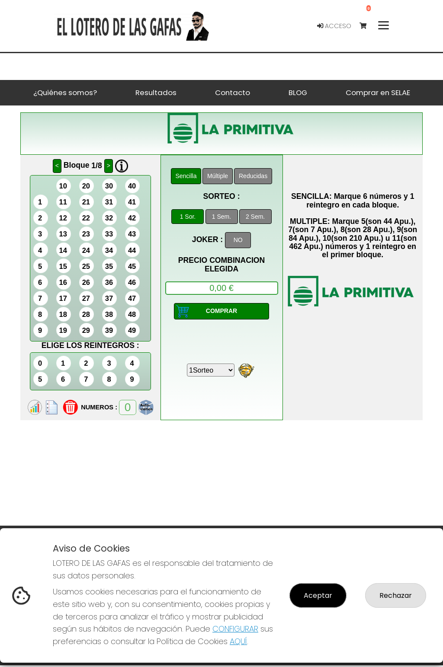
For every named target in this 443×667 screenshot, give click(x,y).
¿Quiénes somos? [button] (65, 92)
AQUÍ (238, 641)
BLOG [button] (298, 92)
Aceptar (318, 595)
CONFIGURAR (235, 628)
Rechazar (395, 595)
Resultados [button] (156, 92)
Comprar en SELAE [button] (378, 92)
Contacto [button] (232, 92)
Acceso (334, 26)
